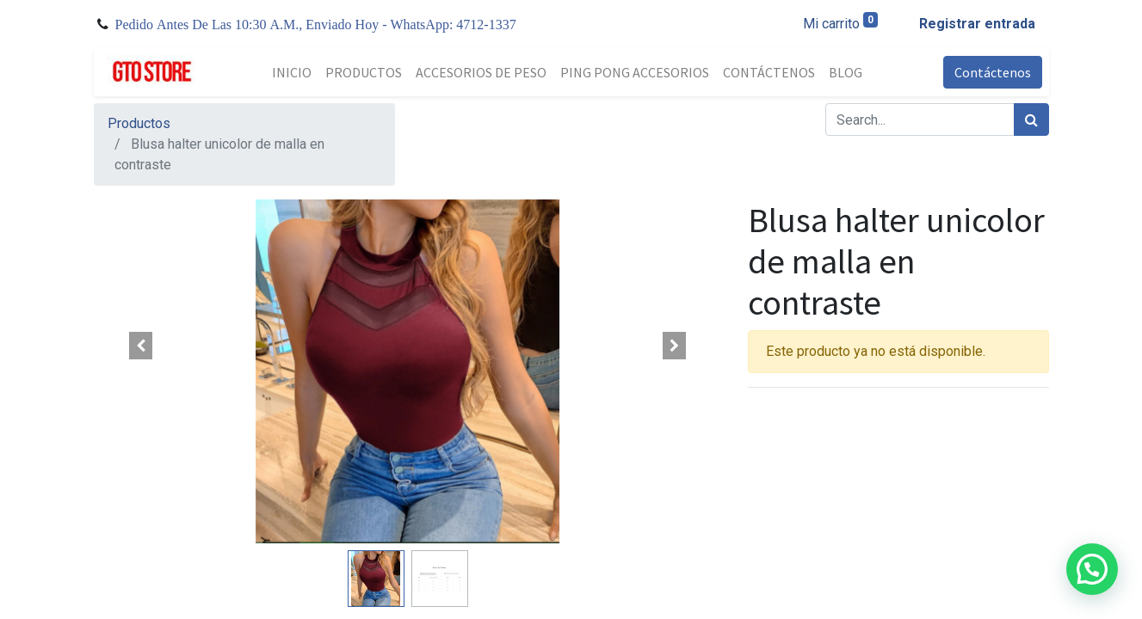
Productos (139, 123)
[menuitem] (291, 72)
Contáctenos (992, 72)
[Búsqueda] (1031, 119)
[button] (141, 345)
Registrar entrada (977, 23)
